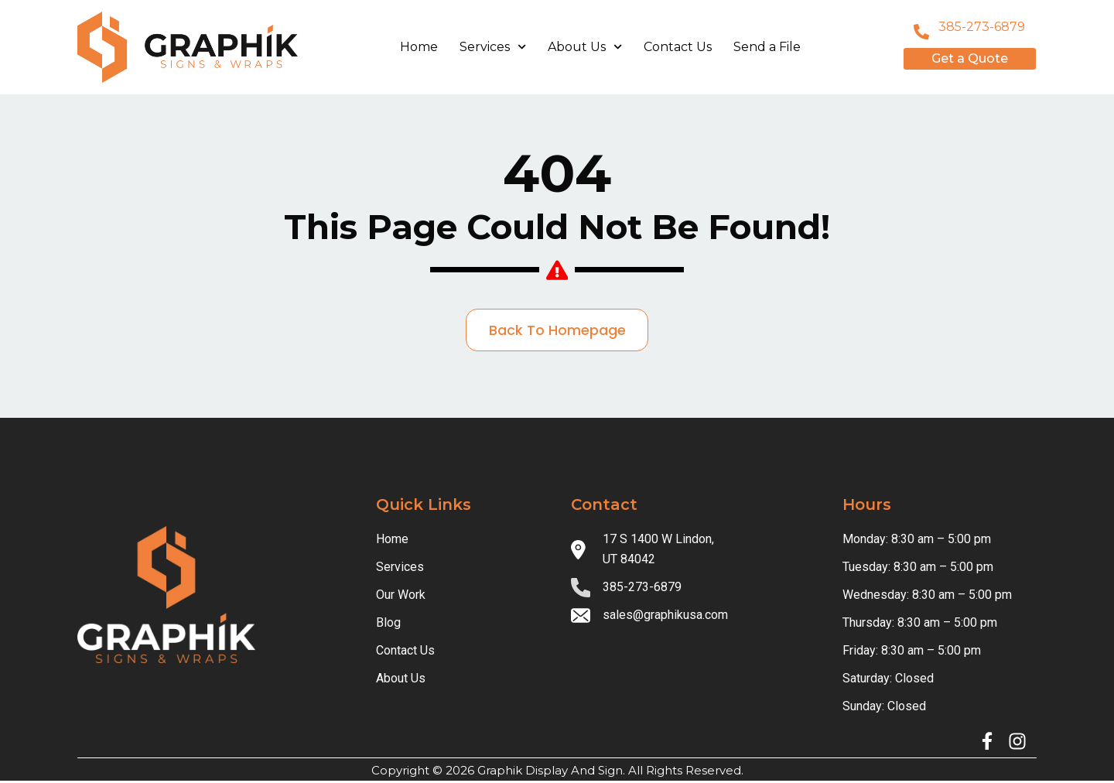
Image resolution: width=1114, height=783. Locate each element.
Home (419, 46)
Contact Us (678, 46)
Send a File (767, 46)
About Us (585, 47)
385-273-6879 (981, 26)
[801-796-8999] (921, 31)
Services (493, 47)
